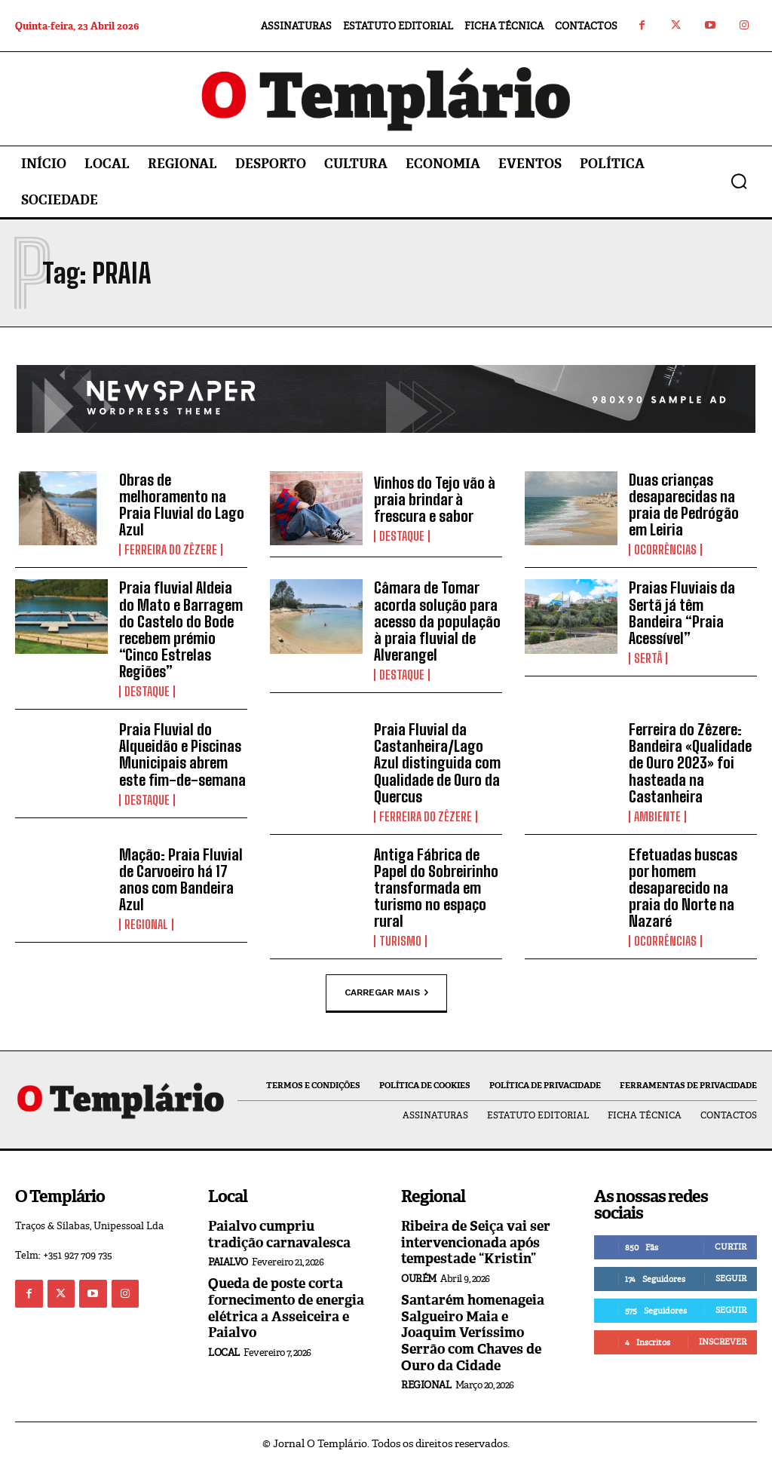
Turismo (400, 940)
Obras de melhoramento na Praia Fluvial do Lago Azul (181, 504)
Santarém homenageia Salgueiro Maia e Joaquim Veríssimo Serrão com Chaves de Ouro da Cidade (472, 1330)
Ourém (419, 1276)
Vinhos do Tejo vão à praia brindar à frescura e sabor (434, 499)
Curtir (730, 1244)
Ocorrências (665, 550)
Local (224, 1350)
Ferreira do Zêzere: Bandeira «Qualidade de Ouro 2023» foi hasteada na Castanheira (690, 761)
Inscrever (722, 1339)
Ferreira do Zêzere (170, 550)
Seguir (730, 1276)
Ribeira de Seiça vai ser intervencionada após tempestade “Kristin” (475, 1240)
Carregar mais (386, 991)
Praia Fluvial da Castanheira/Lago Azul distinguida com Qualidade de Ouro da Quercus (437, 761)
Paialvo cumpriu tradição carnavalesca (279, 1232)
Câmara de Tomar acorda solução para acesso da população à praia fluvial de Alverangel (437, 620)
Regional (146, 923)
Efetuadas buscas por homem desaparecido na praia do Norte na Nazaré (683, 886)
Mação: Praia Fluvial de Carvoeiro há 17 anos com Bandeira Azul (181, 878)
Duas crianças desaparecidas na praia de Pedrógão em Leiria (684, 504)
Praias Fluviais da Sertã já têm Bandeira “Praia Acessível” (682, 612)
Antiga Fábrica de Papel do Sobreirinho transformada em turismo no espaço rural (436, 886)
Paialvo (228, 1259)
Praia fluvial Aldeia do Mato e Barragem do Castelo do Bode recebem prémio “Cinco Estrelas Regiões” (180, 628)
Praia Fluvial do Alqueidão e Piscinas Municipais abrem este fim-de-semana (182, 753)
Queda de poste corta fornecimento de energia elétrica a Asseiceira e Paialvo (286, 1305)
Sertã (648, 658)
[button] (739, 181)
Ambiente (657, 815)
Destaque (401, 536)
